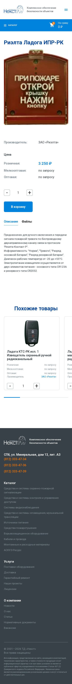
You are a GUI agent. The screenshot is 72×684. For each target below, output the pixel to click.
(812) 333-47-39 (15, 471)
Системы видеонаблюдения (21, 507)
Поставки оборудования (19, 566)
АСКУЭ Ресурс (12, 550)
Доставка (10, 572)
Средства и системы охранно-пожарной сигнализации (29, 490)
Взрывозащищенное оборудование (26, 533)
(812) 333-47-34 (15, 459)
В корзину (18, 207)
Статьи (8, 616)
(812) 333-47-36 (15, 465)
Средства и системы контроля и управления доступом (31, 499)
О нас (7, 611)
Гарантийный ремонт (17, 577)
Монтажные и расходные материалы (27, 544)
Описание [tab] (11, 221)
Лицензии (10, 589)
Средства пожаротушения (20, 527)
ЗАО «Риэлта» (48, 142)
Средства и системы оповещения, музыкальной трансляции (33, 514)
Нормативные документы (20, 622)
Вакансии (10, 627)
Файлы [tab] (27, 221)
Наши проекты (13, 583)
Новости (9, 605)
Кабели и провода (15, 539)
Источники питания (16, 522)
